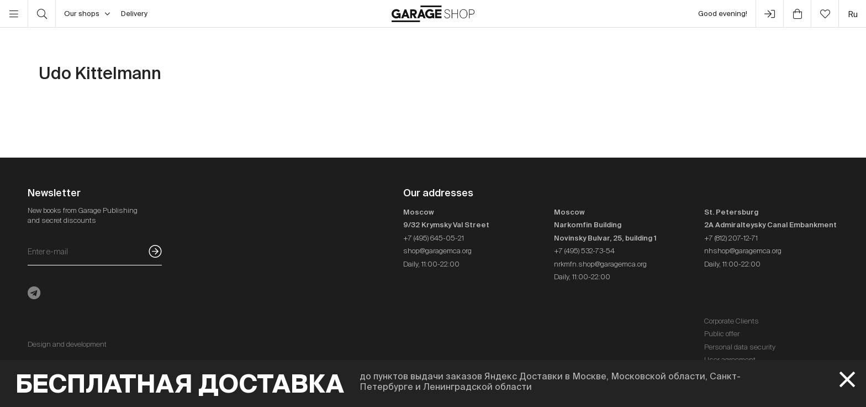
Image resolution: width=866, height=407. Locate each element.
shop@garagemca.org (437, 251)
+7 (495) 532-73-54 (584, 251)
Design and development (67, 344)
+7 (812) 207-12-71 (731, 238)
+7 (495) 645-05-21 (433, 238)
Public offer (722, 334)
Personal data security (739, 347)
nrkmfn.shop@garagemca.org (600, 264)
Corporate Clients (731, 321)
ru (853, 14)
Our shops (87, 14)
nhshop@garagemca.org (742, 251)
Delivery (134, 13)
